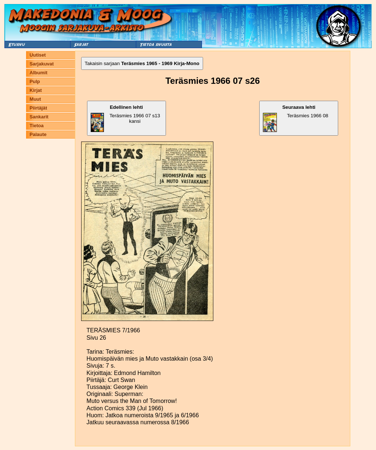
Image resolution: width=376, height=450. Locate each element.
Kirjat (36, 90)
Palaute (38, 134)
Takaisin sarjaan (142, 63)
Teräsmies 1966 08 (295, 118)
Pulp (35, 81)
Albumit (38, 72)
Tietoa (37, 125)
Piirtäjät (38, 108)
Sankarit (39, 116)
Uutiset (38, 55)
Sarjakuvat (42, 64)
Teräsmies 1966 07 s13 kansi (125, 118)
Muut (35, 99)
